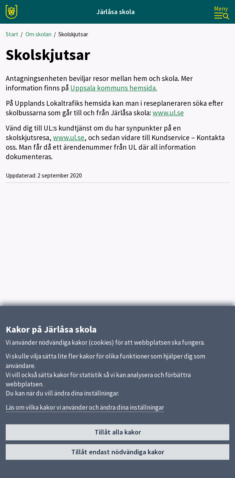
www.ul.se (168, 112)
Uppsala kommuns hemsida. (113, 87)
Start (12, 34)
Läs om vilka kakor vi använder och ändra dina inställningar (85, 411)
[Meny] (221, 12)
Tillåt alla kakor (118, 436)
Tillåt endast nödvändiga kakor (117, 455)
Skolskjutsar (73, 34)
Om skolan (39, 34)
